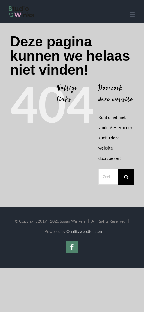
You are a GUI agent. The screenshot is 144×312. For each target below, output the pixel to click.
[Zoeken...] (108, 177)
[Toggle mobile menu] (132, 14)
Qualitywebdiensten (84, 231)
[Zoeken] (126, 177)
